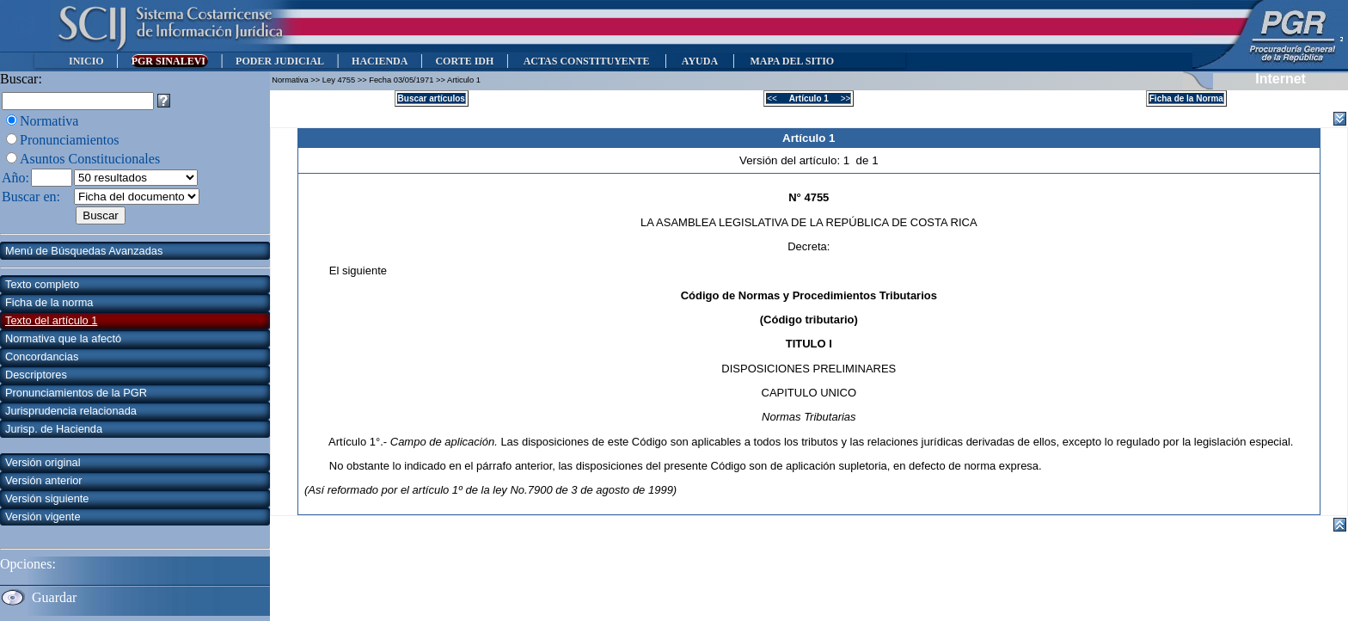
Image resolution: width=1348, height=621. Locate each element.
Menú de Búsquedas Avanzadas (83, 250)
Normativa (49, 121)
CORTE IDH (464, 61)
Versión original (43, 462)
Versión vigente (43, 516)
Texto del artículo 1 (51, 320)
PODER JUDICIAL (280, 61)
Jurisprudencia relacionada (71, 410)
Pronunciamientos (69, 139)
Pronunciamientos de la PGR (76, 392)
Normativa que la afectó (63, 338)
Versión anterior (44, 480)
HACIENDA (379, 61)
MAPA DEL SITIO (791, 61)
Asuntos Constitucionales (90, 158)
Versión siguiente (47, 498)
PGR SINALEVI (170, 61)
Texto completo (42, 284)
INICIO (86, 61)
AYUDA (699, 61)
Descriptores (36, 374)
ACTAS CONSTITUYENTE (586, 61)
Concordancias (41, 356)
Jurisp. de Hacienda (53, 428)
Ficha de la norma (49, 302)
